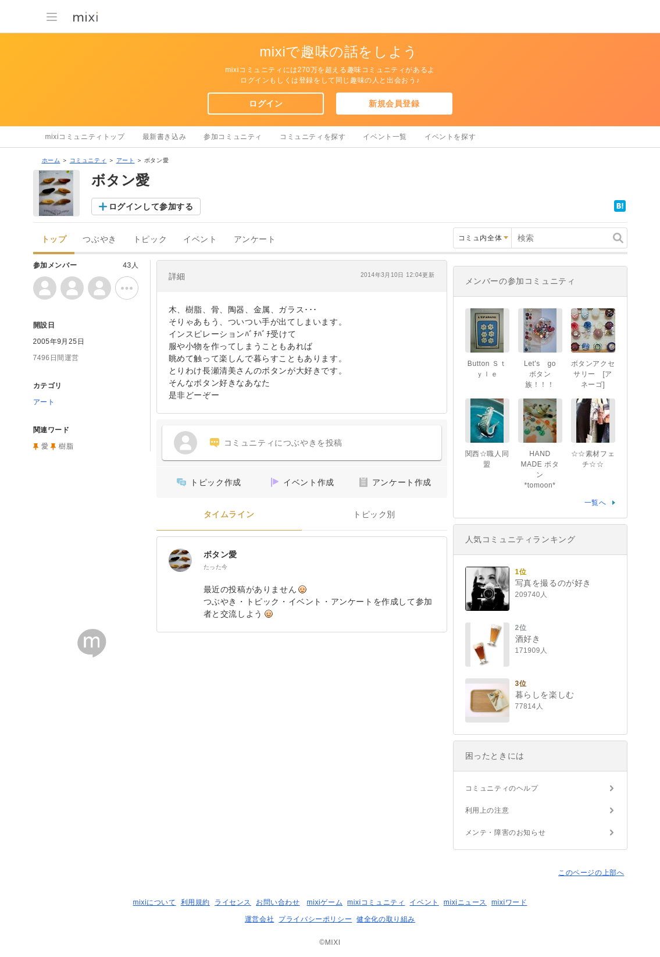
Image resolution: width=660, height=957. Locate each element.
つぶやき (99, 239)
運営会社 (259, 919)
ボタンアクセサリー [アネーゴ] (593, 374)
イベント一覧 (385, 137)
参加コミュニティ (233, 137)
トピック (150, 239)
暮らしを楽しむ (545, 694)
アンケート (255, 239)
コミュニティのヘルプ (501, 788)
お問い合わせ (278, 902)
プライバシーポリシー (315, 919)
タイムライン (229, 514)
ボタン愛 (220, 554)
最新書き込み (164, 137)
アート (125, 160)
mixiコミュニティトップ (85, 137)
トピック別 (374, 514)
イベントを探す (450, 137)
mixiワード (509, 902)
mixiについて (154, 902)
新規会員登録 (394, 103)
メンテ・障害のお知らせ (505, 832)
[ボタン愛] (180, 560)
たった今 (216, 567)
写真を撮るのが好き (553, 583)
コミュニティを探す (312, 137)
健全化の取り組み (385, 919)
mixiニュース (465, 902)
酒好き (528, 638)
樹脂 (66, 446)
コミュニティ (88, 160)
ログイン (266, 103)
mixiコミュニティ (376, 902)
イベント (200, 239)
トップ (54, 239)
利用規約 (195, 902)
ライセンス (233, 902)
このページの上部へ (591, 873)
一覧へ (595, 503)
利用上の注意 (487, 810)
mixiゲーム (325, 902)
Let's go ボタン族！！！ (543, 374)
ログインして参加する (151, 206)
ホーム (51, 160)
